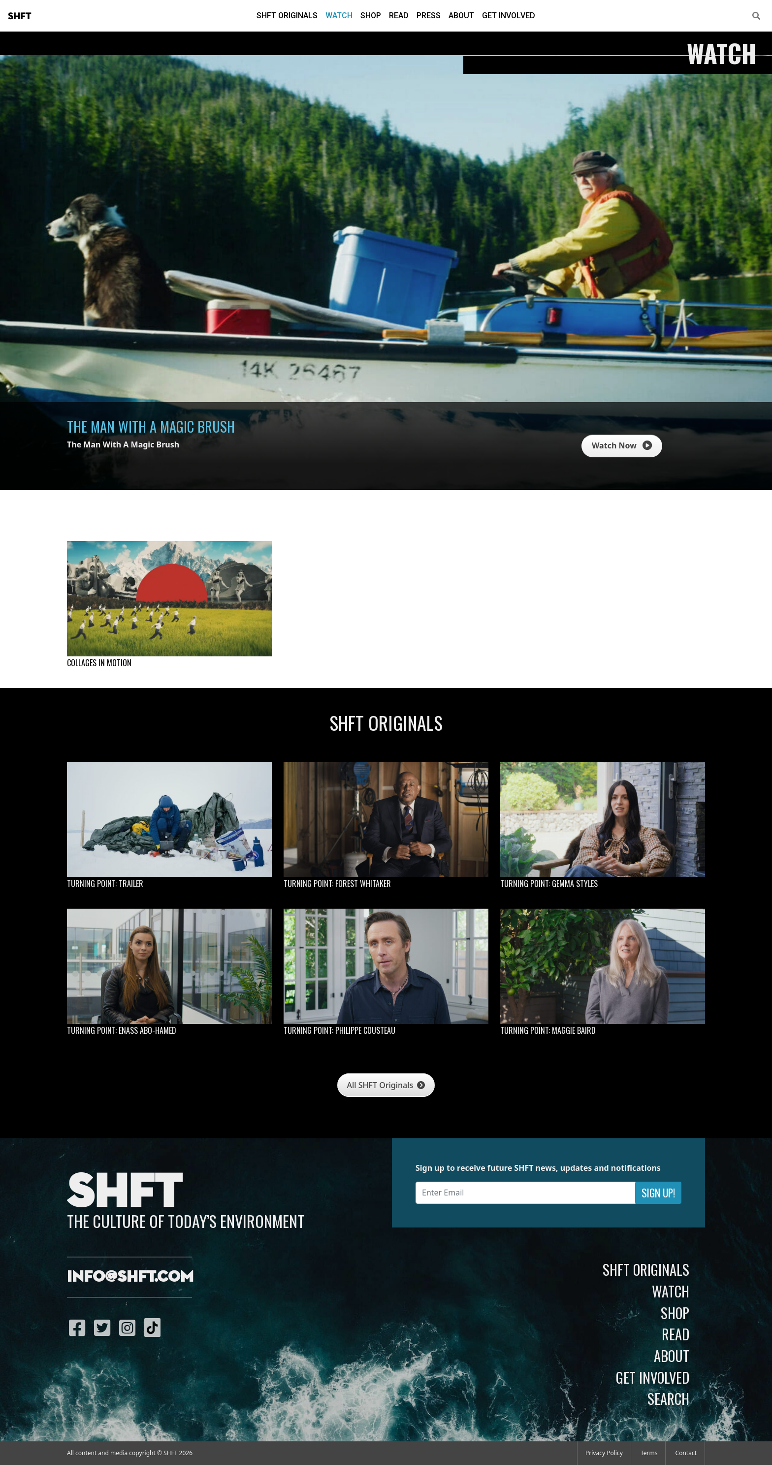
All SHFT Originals (386, 1085)
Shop (370, 15)
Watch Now (622, 445)
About (461, 15)
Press (429, 15)
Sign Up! (658, 1192)
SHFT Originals (287, 15)
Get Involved (508, 15)
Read (399, 15)
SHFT (20, 16)
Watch (339, 15)
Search (668, 1398)
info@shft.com (130, 1277)
